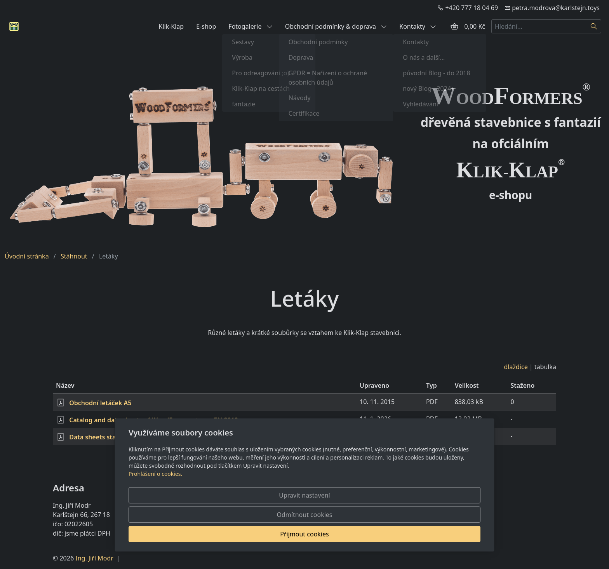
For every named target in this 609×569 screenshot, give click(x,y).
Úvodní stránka (27, 256)
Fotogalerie (250, 26)
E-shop (206, 26)
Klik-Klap (171, 26)
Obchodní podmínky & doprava (336, 26)
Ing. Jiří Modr (94, 558)
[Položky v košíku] (454, 26)
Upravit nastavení (287, 534)
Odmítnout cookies (365, 534)
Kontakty (417, 26)
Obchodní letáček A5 (100, 403)
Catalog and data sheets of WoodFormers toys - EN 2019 (153, 420)
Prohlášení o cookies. (155, 512)
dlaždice (516, 367)
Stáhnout (74, 256)
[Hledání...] (539, 26)
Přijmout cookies (443, 534)
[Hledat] (594, 26)
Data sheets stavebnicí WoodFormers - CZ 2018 (139, 437)
